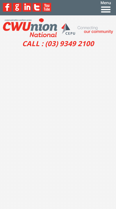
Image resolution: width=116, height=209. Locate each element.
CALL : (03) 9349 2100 (58, 43)
